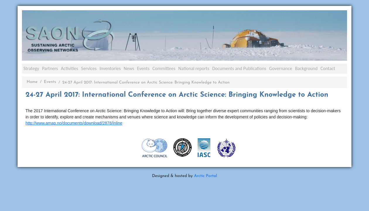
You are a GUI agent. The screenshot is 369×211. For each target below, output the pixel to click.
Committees (163, 68)
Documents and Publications (239, 68)
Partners (50, 68)
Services (89, 68)
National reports (193, 68)
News (129, 68)
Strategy (31, 68)
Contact (327, 68)
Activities (69, 68)
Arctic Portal (205, 176)
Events (143, 68)
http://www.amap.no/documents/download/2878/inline (73, 123)
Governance (280, 68)
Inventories (110, 68)
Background (306, 68)
